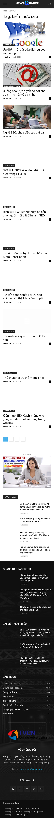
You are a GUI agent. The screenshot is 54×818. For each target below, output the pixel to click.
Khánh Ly (7, 57)
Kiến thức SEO (9, 45)
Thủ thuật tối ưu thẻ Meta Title (23, 377)
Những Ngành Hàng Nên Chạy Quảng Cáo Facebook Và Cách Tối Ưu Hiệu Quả (34, 578)
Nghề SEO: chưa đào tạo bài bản (24, 132)
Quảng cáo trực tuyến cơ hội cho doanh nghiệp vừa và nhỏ (24, 92)
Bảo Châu (7, 98)
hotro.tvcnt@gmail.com (31, 769)
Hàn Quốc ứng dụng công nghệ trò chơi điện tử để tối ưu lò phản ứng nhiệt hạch (35, 550)
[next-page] (23, 439)
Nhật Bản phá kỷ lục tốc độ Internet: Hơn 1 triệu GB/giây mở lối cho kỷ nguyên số (34, 535)
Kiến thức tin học (10, 373)
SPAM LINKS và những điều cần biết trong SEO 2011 (24, 172)
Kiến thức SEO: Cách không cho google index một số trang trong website (24, 419)
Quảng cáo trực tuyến (12, 86)
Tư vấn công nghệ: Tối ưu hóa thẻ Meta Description (25, 255)
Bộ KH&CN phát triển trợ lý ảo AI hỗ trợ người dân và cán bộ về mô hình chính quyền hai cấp (35, 507)
